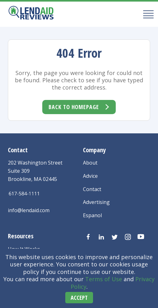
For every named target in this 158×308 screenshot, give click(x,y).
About (90, 162)
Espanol (92, 215)
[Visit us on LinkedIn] (101, 237)
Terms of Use (103, 279)
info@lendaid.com (29, 210)
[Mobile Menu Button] (146, 14)
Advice (90, 175)
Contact (92, 189)
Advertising (96, 202)
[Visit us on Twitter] (114, 237)
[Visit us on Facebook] (88, 237)
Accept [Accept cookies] (79, 297)
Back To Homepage (74, 107)
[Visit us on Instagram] (128, 237)
